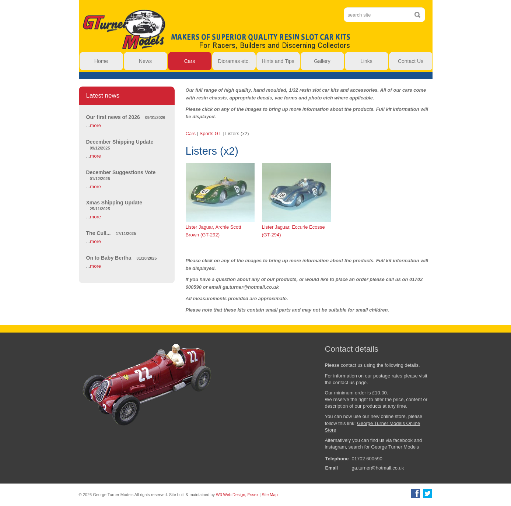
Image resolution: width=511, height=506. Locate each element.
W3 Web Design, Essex (237, 494)
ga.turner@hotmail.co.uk (378, 468)
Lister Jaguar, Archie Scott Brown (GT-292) (220, 199)
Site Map (269, 494)
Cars (191, 133)
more (95, 125)
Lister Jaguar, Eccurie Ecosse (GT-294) (296, 199)
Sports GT (210, 133)
